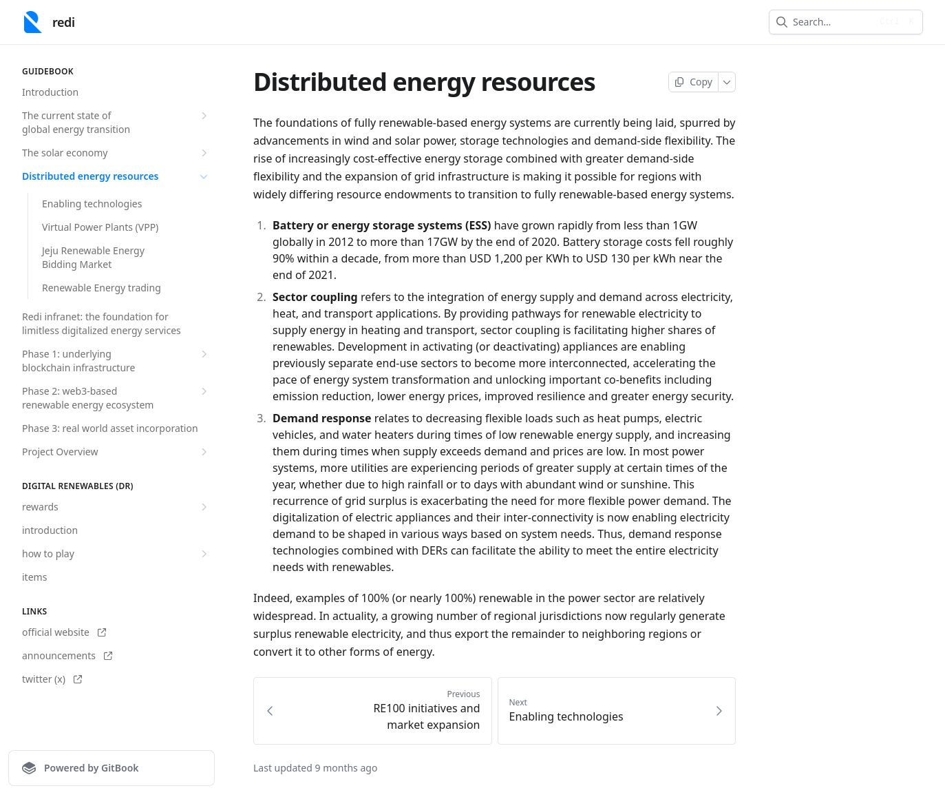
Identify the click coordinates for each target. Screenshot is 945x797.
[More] (727, 82)
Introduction (50, 92)
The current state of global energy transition (116, 122)
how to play (116, 554)
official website (64, 632)
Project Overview (116, 452)
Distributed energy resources (116, 176)
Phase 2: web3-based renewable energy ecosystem (116, 397)
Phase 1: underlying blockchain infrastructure (116, 360)
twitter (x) (52, 678)
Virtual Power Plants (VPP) (100, 227)
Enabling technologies (92, 203)
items (34, 576)
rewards (116, 507)
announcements (67, 655)
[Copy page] (693, 82)
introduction (50, 530)
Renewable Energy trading (101, 287)
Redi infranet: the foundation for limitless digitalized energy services (101, 323)
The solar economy (116, 153)
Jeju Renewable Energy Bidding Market (93, 257)
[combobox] (832, 22)
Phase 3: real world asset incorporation (110, 428)
